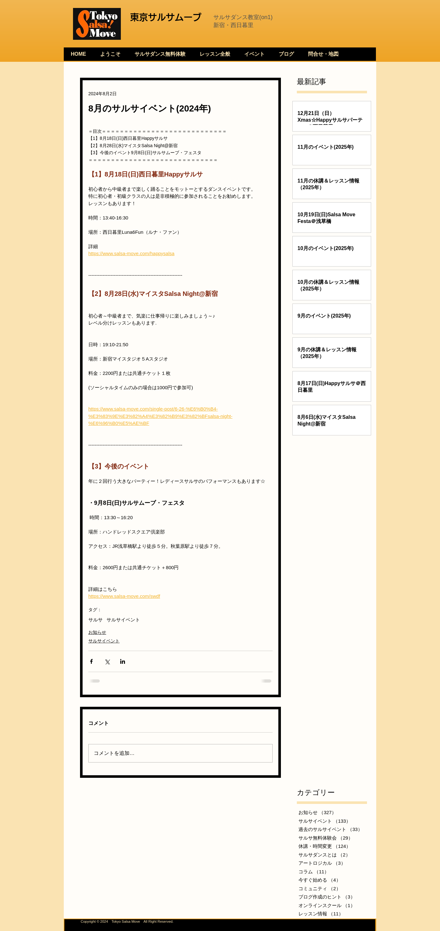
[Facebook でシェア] (91, 661)
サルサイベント (123, 619)
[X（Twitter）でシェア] (107, 661)
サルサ (95, 619)
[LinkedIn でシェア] (123, 661)
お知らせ (97, 632)
